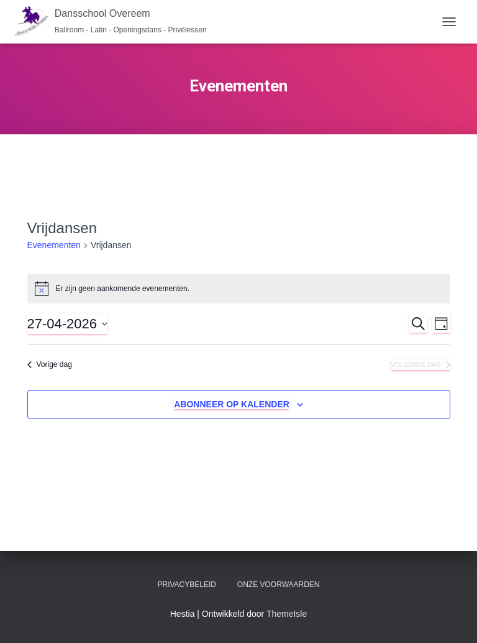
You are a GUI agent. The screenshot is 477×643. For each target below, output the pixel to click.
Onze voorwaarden (278, 584)
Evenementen (54, 245)
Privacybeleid (186, 584)
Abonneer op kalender (231, 404)
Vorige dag (49, 364)
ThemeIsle (286, 614)
